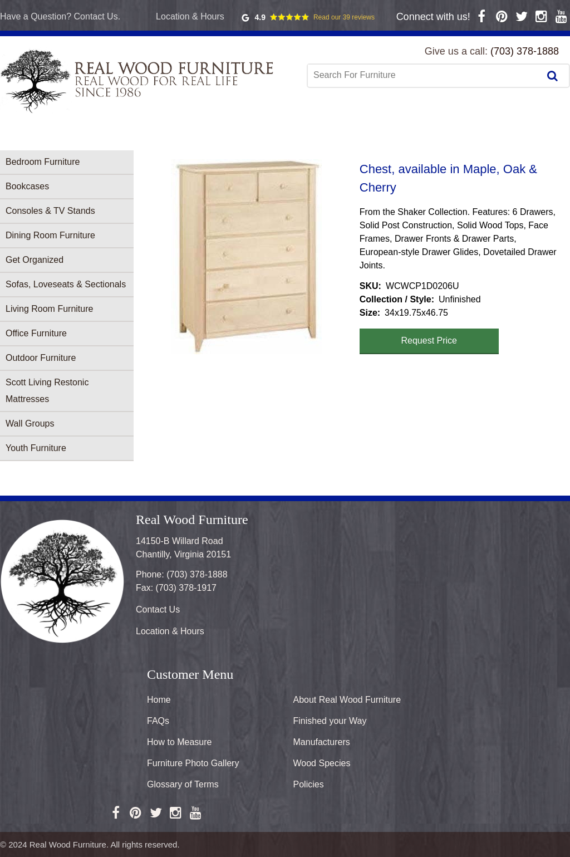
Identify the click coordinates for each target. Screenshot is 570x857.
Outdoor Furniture (41, 358)
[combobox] (425, 75)
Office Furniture (36, 333)
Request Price (429, 340)
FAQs (158, 721)
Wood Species (322, 763)
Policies (308, 784)
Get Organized (34, 260)
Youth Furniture (36, 448)
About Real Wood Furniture (347, 699)
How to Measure (179, 742)
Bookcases (27, 186)
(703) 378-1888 (524, 51)
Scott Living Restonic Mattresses (47, 391)
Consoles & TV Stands (50, 211)
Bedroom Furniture (43, 161)
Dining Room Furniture (50, 235)
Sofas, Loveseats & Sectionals (66, 284)
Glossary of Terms (183, 784)
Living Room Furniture (49, 309)
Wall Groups (30, 423)
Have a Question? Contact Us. (60, 16)
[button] (246, 256)
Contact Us (158, 609)
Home (159, 699)
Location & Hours (190, 16)
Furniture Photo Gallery (193, 763)
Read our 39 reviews (344, 17)
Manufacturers (321, 742)
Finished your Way (330, 721)
